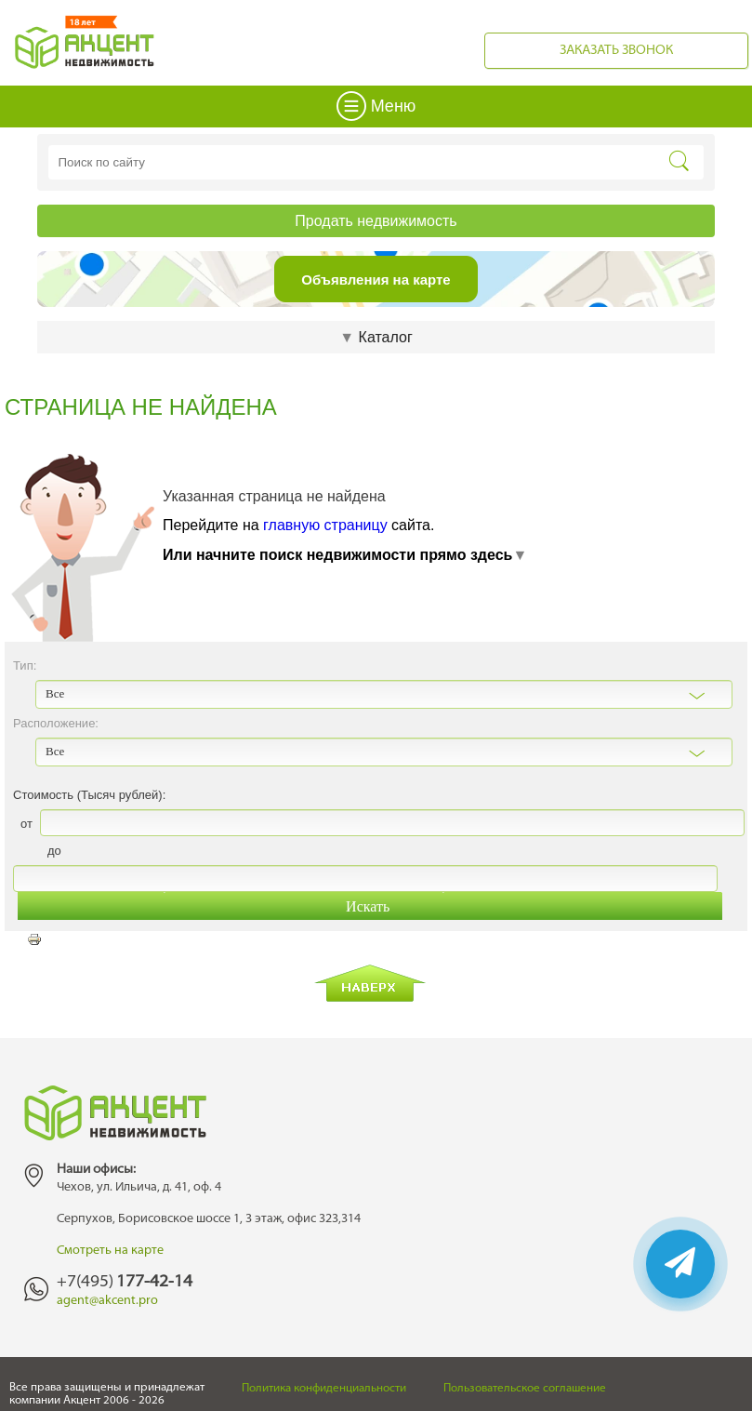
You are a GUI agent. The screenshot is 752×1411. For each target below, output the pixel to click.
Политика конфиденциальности (324, 1388)
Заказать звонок (616, 51)
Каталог (375, 337)
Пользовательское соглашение (524, 1388)
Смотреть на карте (110, 1251)
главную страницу (325, 525)
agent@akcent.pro (107, 1301)
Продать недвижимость (375, 221)
